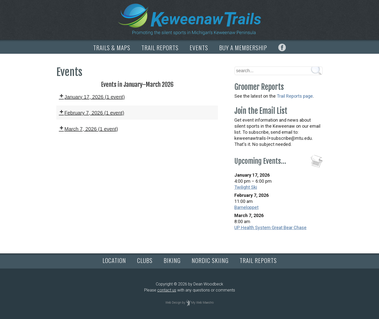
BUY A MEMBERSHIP (243, 47)
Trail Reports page (295, 96)
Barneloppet (246, 207)
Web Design (173, 302)
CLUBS (145, 260)
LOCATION (114, 260)
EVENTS (199, 47)
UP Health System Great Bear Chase (270, 227)
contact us (166, 290)
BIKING (172, 260)
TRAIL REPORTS (160, 47)
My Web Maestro (202, 302)
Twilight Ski (245, 187)
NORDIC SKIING (210, 260)
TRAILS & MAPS (111, 47)
